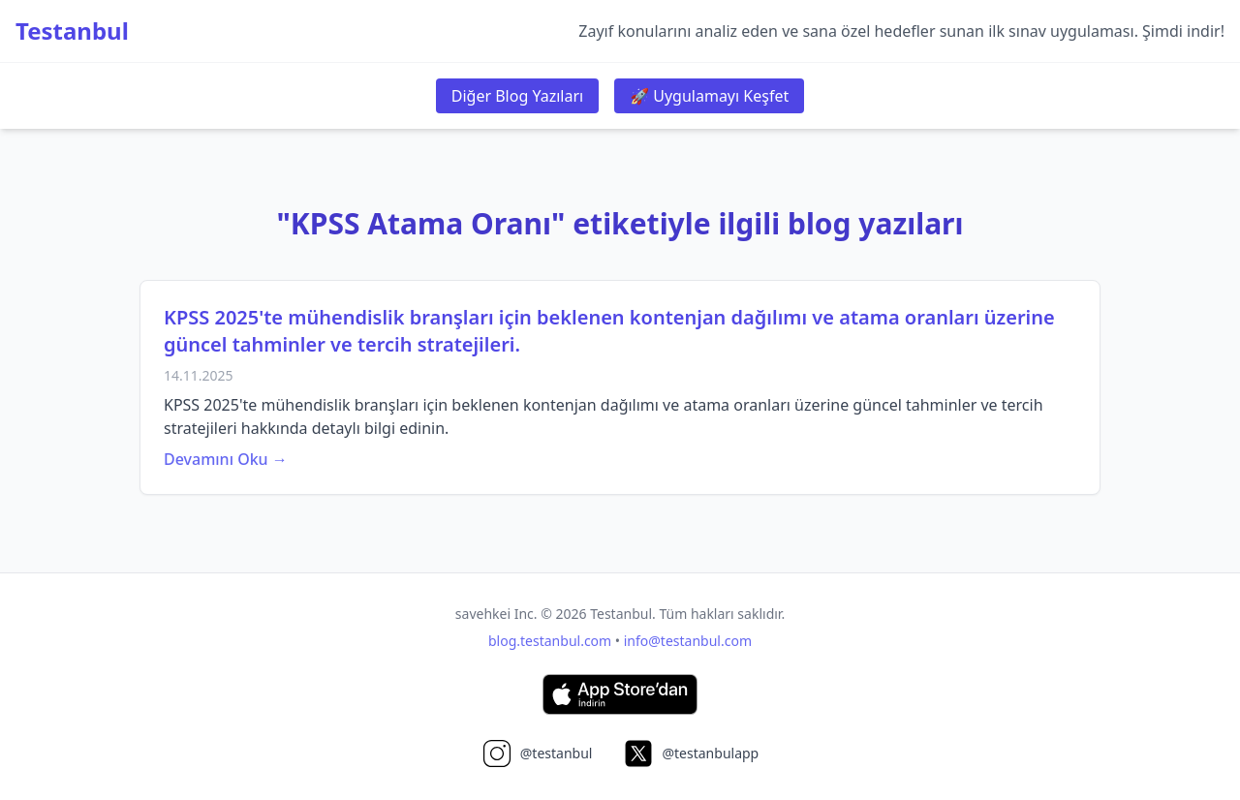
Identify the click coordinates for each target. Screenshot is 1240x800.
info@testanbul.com (688, 640)
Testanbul (72, 30)
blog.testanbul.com (549, 640)
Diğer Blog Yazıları (517, 96)
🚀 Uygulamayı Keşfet (709, 96)
